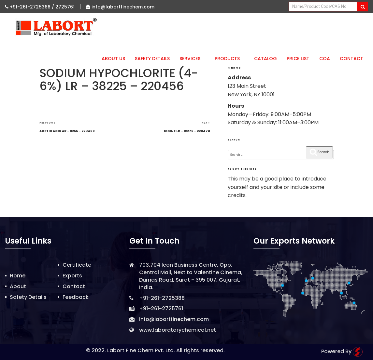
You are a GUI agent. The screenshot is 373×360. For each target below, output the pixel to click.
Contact (351, 58)
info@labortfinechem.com (120, 7)
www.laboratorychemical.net (177, 330)
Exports (72, 275)
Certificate (77, 265)
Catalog (265, 58)
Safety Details (152, 58)
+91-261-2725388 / (30, 7)
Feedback (76, 297)
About (18, 286)
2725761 (65, 7)
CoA (324, 58)
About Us (113, 58)
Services (192, 58)
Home (17, 275)
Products (229, 58)
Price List (298, 58)
